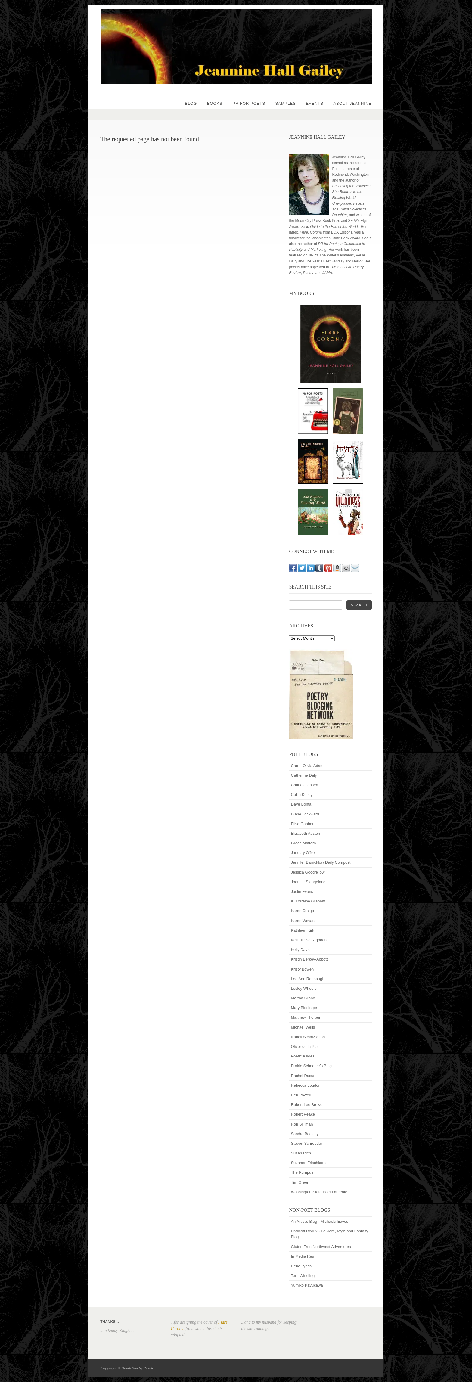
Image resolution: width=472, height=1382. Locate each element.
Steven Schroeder (306, 1143)
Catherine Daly (304, 775)
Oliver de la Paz (304, 1046)
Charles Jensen (304, 785)
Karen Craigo (302, 910)
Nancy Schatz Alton (308, 1037)
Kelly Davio (300, 949)
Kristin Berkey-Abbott (309, 959)
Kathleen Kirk (302, 930)
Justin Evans (302, 891)
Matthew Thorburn (306, 1017)
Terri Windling (303, 1275)
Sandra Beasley (304, 1134)
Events (314, 103)
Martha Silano (303, 998)
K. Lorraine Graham (308, 901)
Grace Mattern (303, 843)
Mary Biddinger (304, 1007)
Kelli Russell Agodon (309, 940)
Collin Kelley (301, 794)
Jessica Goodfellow (307, 872)
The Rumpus (302, 1172)
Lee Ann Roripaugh (307, 979)
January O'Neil (303, 852)
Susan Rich (301, 1153)
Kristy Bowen (302, 969)
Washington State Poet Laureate (319, 1192)
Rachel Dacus (303, 1075)
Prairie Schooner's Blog (311, 1066)
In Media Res (302, 1256)
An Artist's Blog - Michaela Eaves (319, 1221)
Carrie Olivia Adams (308, 765)
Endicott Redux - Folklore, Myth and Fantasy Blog (329, 1234)
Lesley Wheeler (304, 988)
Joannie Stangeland (308, 882)
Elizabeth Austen (305, 833)
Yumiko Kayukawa (307, 1285)
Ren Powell (301, 1095)
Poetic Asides (302, 1056)
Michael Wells (303, 1027)
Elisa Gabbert (303, 823)
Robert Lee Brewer (307, 1104)
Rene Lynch (301, 1266)
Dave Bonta (301, 804)
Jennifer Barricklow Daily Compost (320, 862)
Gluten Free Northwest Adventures (321, 1246)
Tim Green (300, 1182)
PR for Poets (248, 103)
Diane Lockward (305, 814)
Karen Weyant (303, 920)
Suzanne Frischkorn (308, 1162)
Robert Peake (303, 1114)
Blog (191, 103)
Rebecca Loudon (305, 1085)
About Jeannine (352, 103)
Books (214, 103)
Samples (285, 103)
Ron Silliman (302, 1124)
